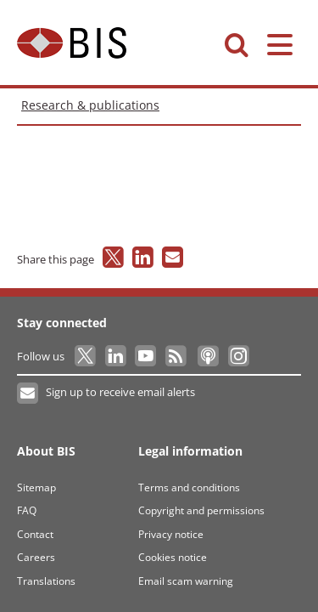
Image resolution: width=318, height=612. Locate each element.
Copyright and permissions (201, 510)
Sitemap (36, 487)
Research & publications (90, 105)
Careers (36, 557)
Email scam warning (185, 581)
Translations (46, 581)
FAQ (26, 510)
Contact (35, 534)
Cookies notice (172, 557)
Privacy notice (171, 534)
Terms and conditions (189, 487)
